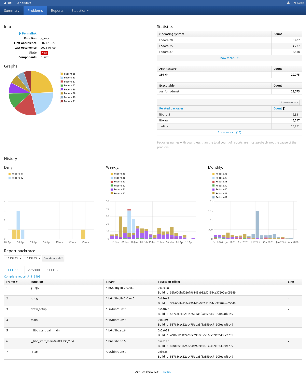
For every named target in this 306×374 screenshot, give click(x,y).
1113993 (14, 270)
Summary (11, 10)
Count (278, 108)
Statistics (80, 10)
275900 (34, 270)
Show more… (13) (229, 132)
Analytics (17, 3)
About (167, 371)
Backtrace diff (53, 258)
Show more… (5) (229, 58)
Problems (35, 10)
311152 (52, 270)
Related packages (171, 108)
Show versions (289, 102)
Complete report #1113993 (22, 276)
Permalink (27, 33)
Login (299, 2)
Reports (57, 10)
